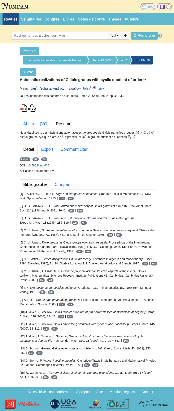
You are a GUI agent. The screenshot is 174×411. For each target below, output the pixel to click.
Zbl (44, 159)
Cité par (62, 184)
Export (47, 149)
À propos (83, 392)
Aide (99, 392)
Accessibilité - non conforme (49, 392)
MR (35, 159)
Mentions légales (122, 392)
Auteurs (132, 19)
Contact (147, 392)
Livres (68, 19)
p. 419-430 (143, 60)
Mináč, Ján (28, 88)
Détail (28, 149)
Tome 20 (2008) (103, 60)
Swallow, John (79, 88)
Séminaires (31, 19)
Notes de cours (91, 19)
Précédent (29, 51)
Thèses (114, 19)
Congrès (52, 19)
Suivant (28, 72)
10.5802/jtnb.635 (38, 165)
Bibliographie (35, 184)
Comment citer (74, 149)
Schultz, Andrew (52, 88)
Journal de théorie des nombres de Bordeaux (55, 60)
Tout (113, 35)
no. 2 (124, 60)
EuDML (25, 159)
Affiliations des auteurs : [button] (37, 171)
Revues (11, 19)
